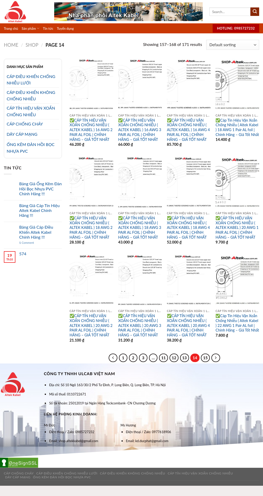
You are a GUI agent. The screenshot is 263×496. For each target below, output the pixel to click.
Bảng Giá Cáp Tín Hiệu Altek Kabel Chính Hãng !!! (39, 210)
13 (184, 357)
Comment (26, 242)
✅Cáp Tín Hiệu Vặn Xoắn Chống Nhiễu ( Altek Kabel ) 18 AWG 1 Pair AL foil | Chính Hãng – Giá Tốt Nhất (237, 127)
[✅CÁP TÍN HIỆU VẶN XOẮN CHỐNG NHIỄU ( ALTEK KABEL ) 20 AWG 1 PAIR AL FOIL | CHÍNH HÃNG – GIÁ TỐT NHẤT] (237, 183)
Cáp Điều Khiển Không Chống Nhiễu (132, 473)
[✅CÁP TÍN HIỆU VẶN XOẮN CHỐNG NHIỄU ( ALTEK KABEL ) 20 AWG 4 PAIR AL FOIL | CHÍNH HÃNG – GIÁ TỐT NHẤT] (189, 281)
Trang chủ (11, 28)
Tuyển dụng (65, 28)
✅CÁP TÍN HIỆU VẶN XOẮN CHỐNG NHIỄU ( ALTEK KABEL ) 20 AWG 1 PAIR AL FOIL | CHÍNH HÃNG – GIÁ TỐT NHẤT (236, 227)
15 (205, 357)
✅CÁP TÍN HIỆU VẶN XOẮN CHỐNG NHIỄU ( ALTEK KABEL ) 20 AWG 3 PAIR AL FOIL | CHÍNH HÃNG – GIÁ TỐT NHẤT (139, 325)
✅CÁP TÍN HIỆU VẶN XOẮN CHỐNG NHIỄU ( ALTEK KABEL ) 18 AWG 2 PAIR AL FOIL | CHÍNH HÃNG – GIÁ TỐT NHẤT (91, 227)
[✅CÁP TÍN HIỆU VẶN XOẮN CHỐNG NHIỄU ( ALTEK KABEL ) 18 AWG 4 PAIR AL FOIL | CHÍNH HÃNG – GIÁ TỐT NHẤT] (189, 183)
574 (22, 253)
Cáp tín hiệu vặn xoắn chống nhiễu (200, 473)
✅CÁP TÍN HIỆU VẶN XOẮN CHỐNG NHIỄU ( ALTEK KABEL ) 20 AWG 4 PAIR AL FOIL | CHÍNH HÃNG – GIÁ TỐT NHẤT (188, 325)
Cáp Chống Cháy (19, 473)
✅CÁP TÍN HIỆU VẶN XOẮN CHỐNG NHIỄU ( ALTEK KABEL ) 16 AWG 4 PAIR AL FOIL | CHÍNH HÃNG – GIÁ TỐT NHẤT (188, 130)
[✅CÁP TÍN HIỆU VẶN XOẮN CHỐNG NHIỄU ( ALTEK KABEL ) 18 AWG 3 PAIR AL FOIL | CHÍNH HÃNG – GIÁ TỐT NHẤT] (140, 183)
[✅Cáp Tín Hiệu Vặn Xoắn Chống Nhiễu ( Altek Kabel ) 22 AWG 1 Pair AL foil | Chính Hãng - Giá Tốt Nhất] (237, 281)
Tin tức (48, 28)
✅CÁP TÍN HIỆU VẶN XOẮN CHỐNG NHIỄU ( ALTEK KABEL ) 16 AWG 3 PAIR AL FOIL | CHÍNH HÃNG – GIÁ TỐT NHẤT (139, 130)
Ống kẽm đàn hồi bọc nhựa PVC (62, 477)
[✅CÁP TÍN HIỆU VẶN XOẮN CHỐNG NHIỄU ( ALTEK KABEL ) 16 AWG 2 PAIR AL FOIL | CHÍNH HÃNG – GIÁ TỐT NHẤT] (91, 85)
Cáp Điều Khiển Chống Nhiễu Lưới (66, 473)
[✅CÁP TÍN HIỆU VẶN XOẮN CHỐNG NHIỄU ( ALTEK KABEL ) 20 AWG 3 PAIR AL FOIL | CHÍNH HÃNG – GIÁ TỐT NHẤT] (140, 281)
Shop (31, 45)
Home (11, 45)
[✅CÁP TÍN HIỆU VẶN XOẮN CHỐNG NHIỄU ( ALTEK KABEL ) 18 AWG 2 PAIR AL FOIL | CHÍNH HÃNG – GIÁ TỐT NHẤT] (91, 183)
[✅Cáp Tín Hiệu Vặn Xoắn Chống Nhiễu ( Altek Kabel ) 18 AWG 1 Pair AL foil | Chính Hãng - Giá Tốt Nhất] (237, 85)
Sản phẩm (30, 28)
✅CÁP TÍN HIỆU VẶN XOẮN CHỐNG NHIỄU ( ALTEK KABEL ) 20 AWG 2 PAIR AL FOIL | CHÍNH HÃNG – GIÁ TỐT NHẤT (91, 325)
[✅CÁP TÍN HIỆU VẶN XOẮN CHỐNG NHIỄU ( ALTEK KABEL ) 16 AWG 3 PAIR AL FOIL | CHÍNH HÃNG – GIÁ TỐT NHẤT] (140, 85)
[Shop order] (232, 45)
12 (174, 357)
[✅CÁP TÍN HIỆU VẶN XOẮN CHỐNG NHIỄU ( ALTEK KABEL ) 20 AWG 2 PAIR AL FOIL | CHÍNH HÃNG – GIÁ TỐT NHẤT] (91, 281)
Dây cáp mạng (18, 477)
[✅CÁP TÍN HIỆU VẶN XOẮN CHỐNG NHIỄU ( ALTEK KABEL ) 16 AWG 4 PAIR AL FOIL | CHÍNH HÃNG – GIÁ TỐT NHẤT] (189, 85)
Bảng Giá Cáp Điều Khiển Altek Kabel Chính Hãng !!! (36, 232)
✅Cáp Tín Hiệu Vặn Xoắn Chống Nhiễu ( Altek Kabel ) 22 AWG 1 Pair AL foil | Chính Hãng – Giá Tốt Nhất (237, 323)
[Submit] (254, 11)
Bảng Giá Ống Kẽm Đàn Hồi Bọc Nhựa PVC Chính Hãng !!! (40, 188)
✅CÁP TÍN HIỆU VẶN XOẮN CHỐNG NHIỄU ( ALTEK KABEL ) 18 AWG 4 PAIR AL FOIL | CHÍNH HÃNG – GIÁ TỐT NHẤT (188, 227)
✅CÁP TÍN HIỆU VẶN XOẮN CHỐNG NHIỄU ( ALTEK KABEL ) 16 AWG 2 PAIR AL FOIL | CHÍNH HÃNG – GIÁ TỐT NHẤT (91, 130)
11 (163, 357)
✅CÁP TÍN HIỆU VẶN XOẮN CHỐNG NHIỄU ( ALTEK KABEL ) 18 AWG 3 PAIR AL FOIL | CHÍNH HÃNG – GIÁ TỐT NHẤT (139, 227)
